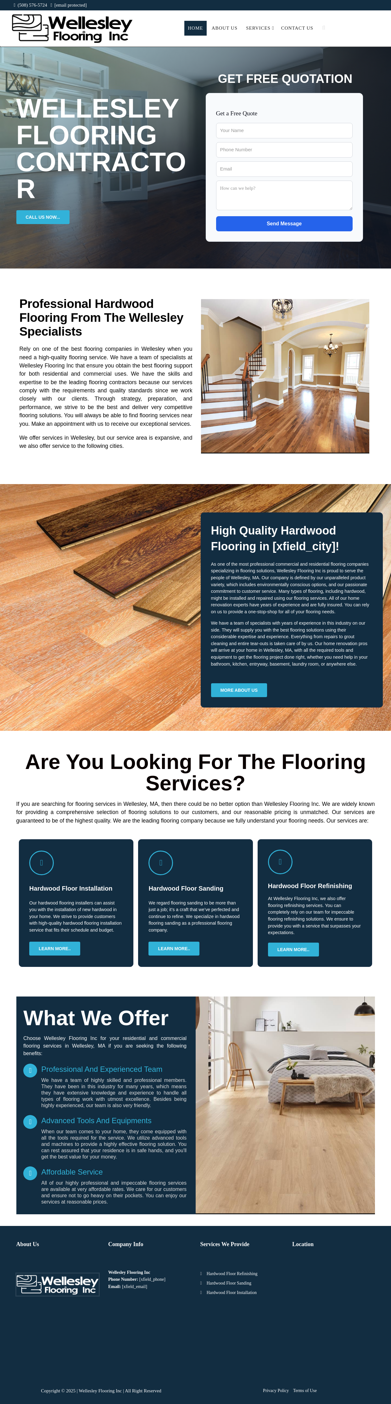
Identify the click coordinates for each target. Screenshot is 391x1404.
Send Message (284, 223)
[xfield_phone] (152, 1279)
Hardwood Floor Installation (232, 1292)
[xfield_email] (134, 1286)
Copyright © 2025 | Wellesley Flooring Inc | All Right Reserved (101, 1390)
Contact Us (297, 28)
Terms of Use (305, 1390)
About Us (224, 28)
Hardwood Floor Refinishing (232, 1273)
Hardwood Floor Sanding (229, 1283)
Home (195, 28)
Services (260, 28)
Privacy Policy (276, 1390)
